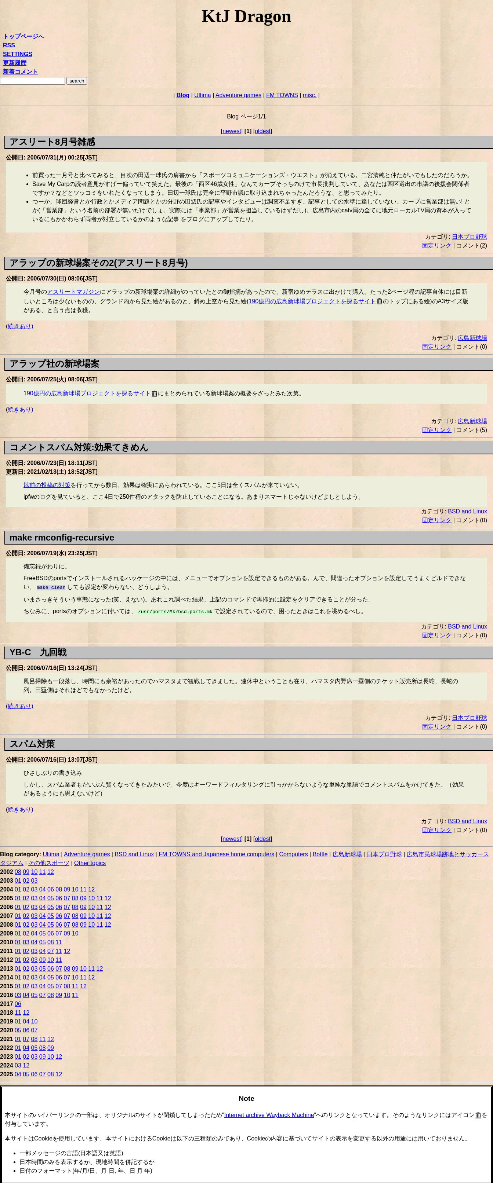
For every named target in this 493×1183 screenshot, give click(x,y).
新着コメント (20, 72)
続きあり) (20, 326)
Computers (293, 853)
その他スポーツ (48, 861)
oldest (263, 131)
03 (34, 879)
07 (67, 897)
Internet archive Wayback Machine (269, 1113)
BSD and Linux (467, 511)
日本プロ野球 (469, 237)
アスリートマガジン (73, 292)
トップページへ (23, 36)
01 (18, 879)
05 (50, 897)
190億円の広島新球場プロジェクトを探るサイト (312, 301)
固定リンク (437, 245)
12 (50, 870)
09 (26, 870)
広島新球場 (472, 338)
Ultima (202, 95)
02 (26, 879)
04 (42, 888)
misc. (309, 95)
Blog (183, 95)
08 (18, 870)
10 (34, 870)
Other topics (90, 861)
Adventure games (238, 95)
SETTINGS (17, 54)
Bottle (320, 853)
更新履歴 (14, 63)
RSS (9, 45)
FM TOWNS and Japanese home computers (216, 853)
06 (50, 888)
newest (231, 131)
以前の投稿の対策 (46, 485)
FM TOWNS (282, 95)
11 (42, 870)
